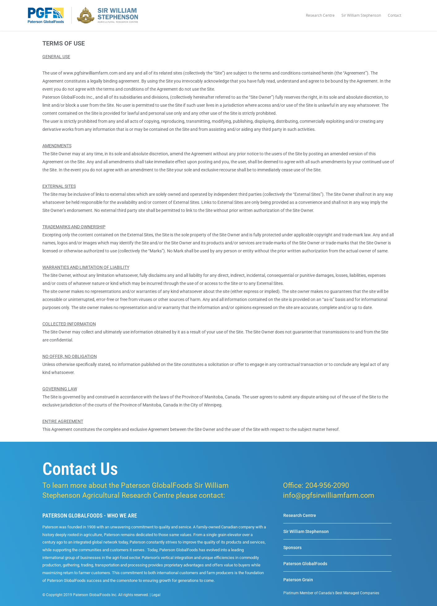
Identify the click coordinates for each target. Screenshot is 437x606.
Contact (394, 15)
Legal (156, 595)
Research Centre (320, 15)
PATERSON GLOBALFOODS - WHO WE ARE (89, 515)
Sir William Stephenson (361, 15)
